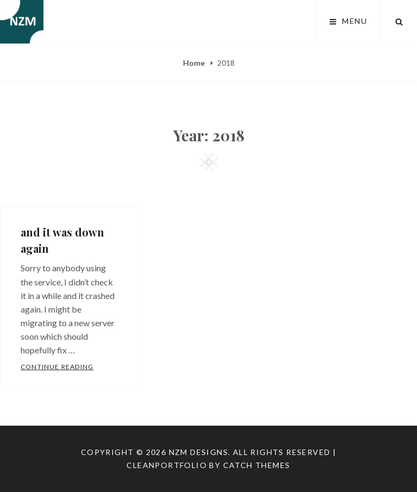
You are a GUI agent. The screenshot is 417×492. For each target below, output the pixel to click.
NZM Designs (198, 452)
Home (194, 62)
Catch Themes (256, 465)
